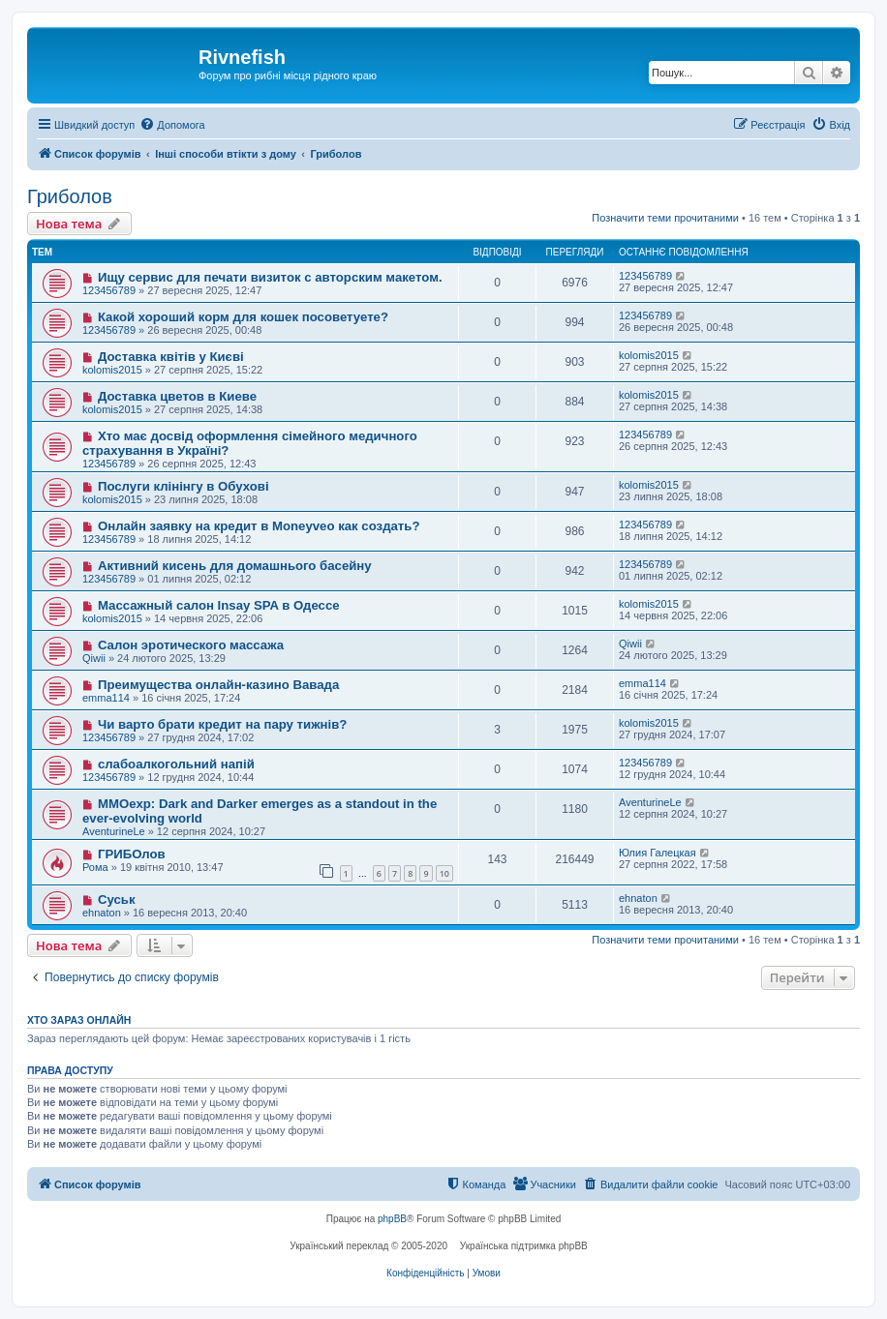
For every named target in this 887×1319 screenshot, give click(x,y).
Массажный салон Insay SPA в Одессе (219, 605)
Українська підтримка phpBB (524, 1246)
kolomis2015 (112, 369)
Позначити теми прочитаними (665, 218)
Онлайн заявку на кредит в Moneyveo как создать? (259, 526)
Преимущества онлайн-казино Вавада (218, 684)
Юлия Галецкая (657, 852)
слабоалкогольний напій (176, 764)
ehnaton (101, 912)
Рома (95, 867)
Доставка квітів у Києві (171, 356)
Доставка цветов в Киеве (177, 396)
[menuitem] (171, 124)
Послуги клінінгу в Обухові (183, 486)
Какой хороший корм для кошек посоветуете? (243, 317)
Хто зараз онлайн (79, 1020)
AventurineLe (113, 831)
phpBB (392, 1219)
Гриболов (69, 196)
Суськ (117, 899)
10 (444, 873)
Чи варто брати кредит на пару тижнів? (222, 724)
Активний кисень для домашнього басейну (235, 565)
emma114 (106, 698)
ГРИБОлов (132, 854)
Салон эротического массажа (191, 645)
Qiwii (94, 658)
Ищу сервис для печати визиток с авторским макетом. (270, 277)
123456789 (109, 290)
